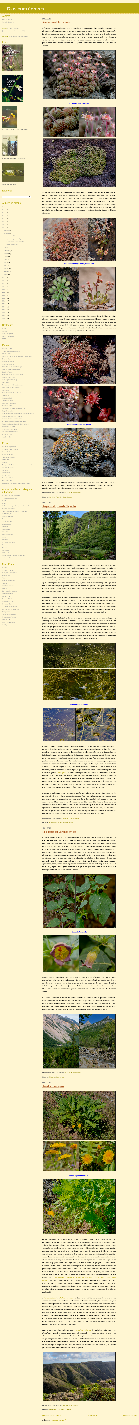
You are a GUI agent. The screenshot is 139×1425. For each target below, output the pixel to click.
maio (5, 262)
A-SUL (4, 501)
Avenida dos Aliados (8, 457)
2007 (4, 310)
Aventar (4, 583)
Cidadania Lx (6, 524)
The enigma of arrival (9, 617)
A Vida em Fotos (7, 454)
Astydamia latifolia (50, 1298)
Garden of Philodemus (9, 599)
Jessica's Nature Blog (9, 403)
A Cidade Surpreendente (10, 449)
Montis (4, 537)
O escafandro (6, 604)
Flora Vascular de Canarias (11, 387)
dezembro (7, 230)
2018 (4, 277)
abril (5, 265)
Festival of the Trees (8, 377)
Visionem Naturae (8, 558)
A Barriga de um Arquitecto (11, 495)
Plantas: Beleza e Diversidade (12, 419)
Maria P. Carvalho (8, 22)
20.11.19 (66, 818)
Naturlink (5, 539)
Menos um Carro (7, 534)
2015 (4, 286)
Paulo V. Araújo (7, 19)
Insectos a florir (7, 398)
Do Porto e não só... (8, 467)
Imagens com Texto (8, 601)
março (6, 268)
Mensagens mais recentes (51, 1415)
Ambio (4, 503)
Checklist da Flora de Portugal (12, 367)
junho (6, 259)
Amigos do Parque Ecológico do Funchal (15, 506)
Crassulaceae (67, 497)
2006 (4, 313)
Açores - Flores (54, 822)
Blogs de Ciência (7, 516)
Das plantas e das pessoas (11, 369)
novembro (7, 233)
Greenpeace (6, 529)
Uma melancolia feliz (9, 622)
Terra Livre (5, 550)
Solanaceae (60, 1077)
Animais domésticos (8, 580)
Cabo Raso (5, 460)
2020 (4, 224)
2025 (4, 209)
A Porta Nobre (6, 452)
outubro (6, 248)
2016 (4, 283)
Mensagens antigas (130, 1415)
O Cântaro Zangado (8, 542)
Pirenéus (52, 1077)
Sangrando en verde (8, 426)
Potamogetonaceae (66, 822)
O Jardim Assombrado (9, 606)
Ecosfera (5, 527)
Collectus (5, 462)
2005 (4, 316)
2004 (4, 319)
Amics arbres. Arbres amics (11, 351)
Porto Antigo (6, 472)
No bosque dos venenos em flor (59, 831)
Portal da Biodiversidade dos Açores (14, 421)
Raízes (4, 547)
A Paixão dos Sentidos (9, 498)
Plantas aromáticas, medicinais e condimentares (18, 413)
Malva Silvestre (7, 406)
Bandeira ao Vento (8, 586)
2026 (4, 206)
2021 (4, 221)
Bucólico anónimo (8, 364)
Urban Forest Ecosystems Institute (13, 555)
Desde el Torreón (7, 372)
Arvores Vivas (6, 354)
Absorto (4, 578)
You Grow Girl (6, 437)
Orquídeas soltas (7, 411)
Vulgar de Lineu (7, 434)
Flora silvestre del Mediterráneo (12, 385)
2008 (4, 307)
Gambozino (6, 596)
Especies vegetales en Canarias (12, 374)
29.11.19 (67, 492)
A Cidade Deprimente (9, 446)
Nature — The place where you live (13, 408)
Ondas (4, 545)
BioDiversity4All (7, 513)
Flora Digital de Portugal (10, 380)
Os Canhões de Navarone (10, 609)
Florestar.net (6, 390)
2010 (4, 301)
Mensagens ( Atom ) (58, 1420)
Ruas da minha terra (8, 478)
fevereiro (7, 271)
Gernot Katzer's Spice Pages (11, 393)
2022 (4, 218)
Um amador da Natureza (10, 432)
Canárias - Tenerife (55, 497)
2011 (4, 298)
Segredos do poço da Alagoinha (59, 506)
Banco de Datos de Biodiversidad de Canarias (17, 356)
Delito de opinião (7, 593)
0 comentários (76, 492)
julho (5, 256)
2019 (4, 227)
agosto (6, 253)
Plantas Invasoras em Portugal (12, 416)
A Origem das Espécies (9, 573)
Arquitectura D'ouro (8, 508)
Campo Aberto (7, 521)
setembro (7, 251)
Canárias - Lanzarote (64, 1410)
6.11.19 (65, 1405)
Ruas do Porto (7, 480)
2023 (4, 215)
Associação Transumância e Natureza (14, 511)
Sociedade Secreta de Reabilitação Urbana (16, 483)
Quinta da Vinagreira (9, 614)
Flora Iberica (6, 382)
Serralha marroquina (53, 1086)
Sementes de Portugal (9, 429)
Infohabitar (5, 532)
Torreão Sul (6, 619)
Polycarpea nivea (66, 1298)
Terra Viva (5, 553)
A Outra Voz (6, 575)
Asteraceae (53, 1410)
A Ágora (4, 567)
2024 (4, 212)
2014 (4, 289)
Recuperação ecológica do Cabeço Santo (15, 424)
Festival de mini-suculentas (56, 22)
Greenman (5, 395)
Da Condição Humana (9, 591)
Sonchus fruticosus (83, 1330)
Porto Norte (6, 475)
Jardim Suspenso (7, 400)
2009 (4, 304)
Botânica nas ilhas (8, 361)
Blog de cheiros (7, 359)
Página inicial (92, 1415)
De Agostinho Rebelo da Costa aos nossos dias (17, 465)
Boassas (5, 519)
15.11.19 (67, 1072)
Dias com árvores (25, 9)
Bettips (4, 588)
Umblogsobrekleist (8, 625)
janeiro (6, 274)
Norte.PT (5, 470)
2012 (4, 295)
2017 (4, 280)
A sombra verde (7, 348)
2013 (4, 292)
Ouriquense (6, 612)
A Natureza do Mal (8, 570)
